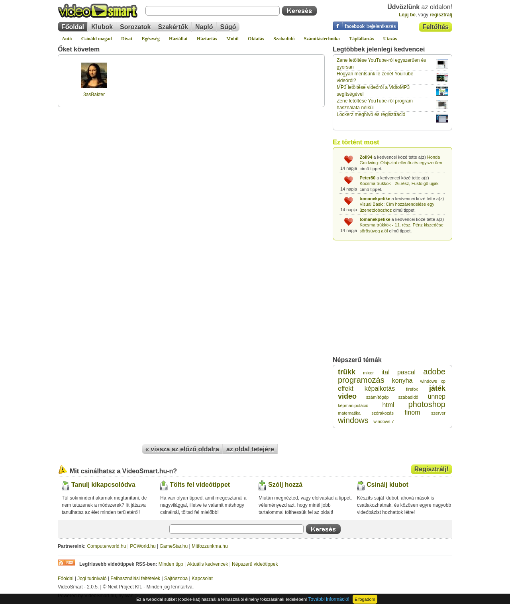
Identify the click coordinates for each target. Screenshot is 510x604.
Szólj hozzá (285, 484)
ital (385, 372)
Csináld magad (96, 38)
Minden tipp (171, 564)
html (388, 404)
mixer (368, 372)
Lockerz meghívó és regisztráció (371, 114)
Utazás (390, 38)
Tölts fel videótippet (200, 484)
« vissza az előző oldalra (182, 449)
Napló (204, 27)
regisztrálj (441, 15)
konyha (402, 380)
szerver (438, 413)
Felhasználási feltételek (135, 578)
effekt (345, 388)
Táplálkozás (361, 38)
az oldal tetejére (250, 449)
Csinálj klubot (387, 484)
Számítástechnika (322, 38)
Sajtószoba (176, 578)
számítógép (377, 397)
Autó (67, 38)
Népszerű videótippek (255, 564)
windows (353, 420)
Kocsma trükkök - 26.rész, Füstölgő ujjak (399, 183)
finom (412, 412)
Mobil (232, 38)
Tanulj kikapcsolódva (103, 484)
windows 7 (383, 421)
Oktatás (256, 38)
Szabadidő (283, 38)
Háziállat (178, 38)
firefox (412, 389)
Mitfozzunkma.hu (210, 546)
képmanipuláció (353, 405)
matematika (349, 413)
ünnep (436, 396)
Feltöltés (435, 27)
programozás (361, 380)
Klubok (102, 27)
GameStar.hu (174, 546)
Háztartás (207, 38)
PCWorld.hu (142, 546)
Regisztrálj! (431, 469)
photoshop (426, 404)
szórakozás (382, 413)
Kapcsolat (202, 578)
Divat (126, 38)
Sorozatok (135, 27)
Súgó (228, 27)
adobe (434, 371)
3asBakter (94, 94)
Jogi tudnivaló (91, 578)
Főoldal (72, 27)
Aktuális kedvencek (207, 564)
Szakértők (173, 27)
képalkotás (380, 388)
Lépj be (407, 15)
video (347, 396)
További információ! (328, 599)
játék (437, 388)
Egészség (150, 38)
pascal (406, 372)
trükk (346, 372)
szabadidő (408, 397)
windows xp (432, 381)
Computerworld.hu (106, 546)
